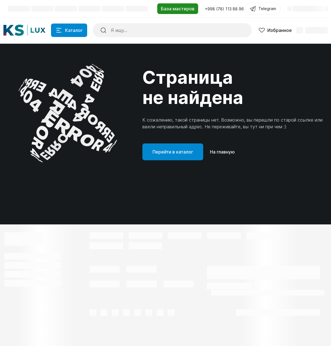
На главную (222, 152)
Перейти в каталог (172, 152)
